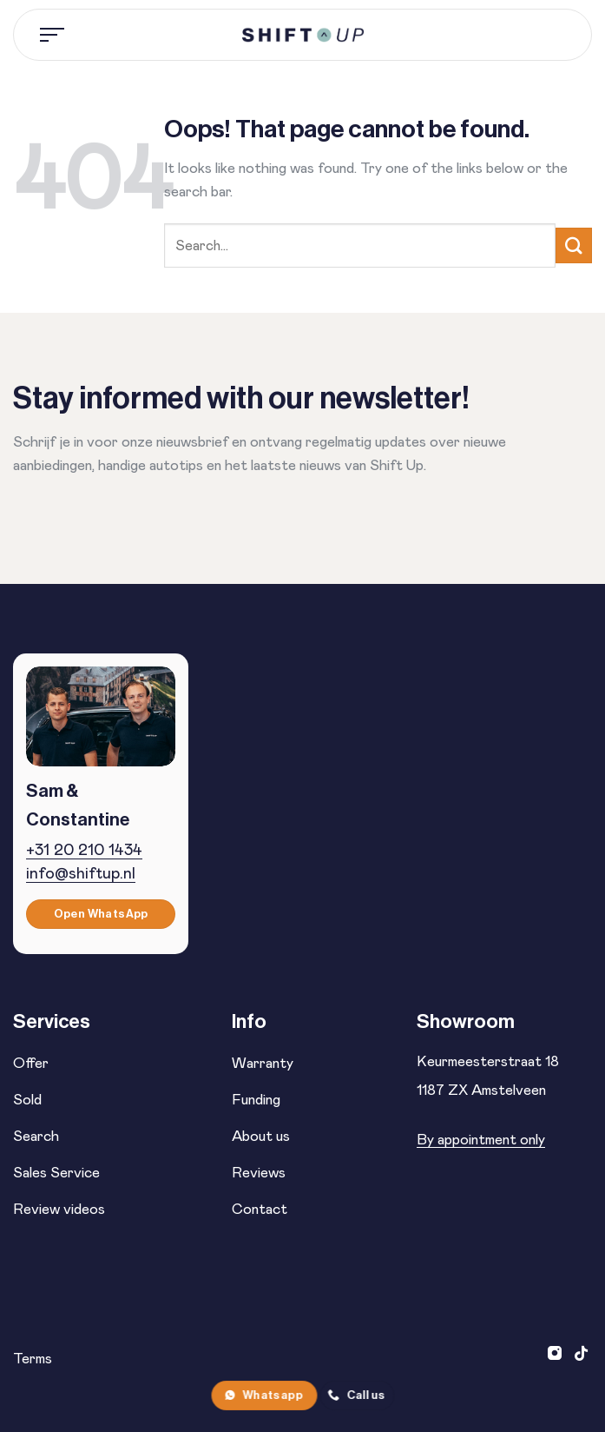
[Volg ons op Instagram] (557, 1354)
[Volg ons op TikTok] (581, 1354)
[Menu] (53, 35)
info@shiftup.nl (80, 873)
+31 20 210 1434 (84, 850)
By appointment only (481, 1140)
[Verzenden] (574, 245)
